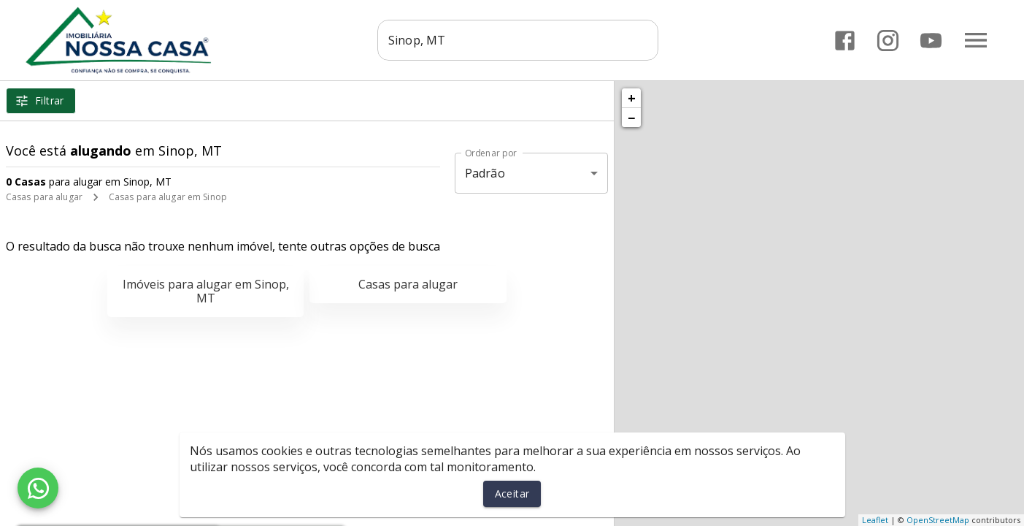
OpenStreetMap (937, 519)
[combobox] (521, 40)
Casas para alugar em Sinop (168, 197)
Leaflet (875, 519)
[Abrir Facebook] (845, 40)
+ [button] (632, 98)
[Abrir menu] (975, 40)
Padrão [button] (485, 173)
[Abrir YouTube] (931, 40)
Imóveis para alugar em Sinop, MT (206, 291)
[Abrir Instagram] (888, 40)
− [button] (631, 117)
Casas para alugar (44, 197)
